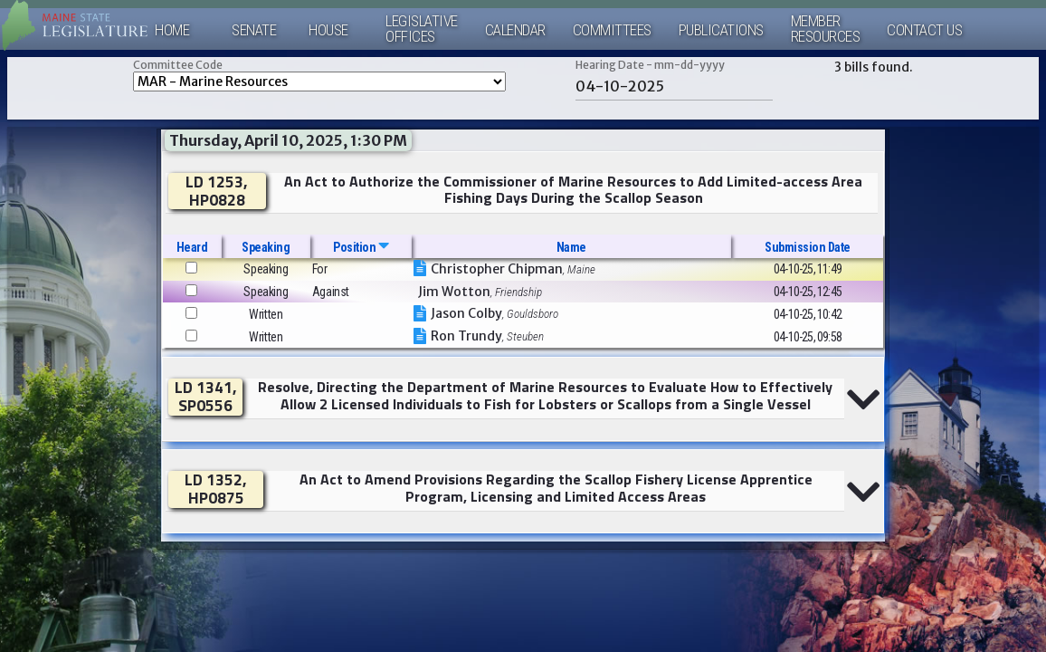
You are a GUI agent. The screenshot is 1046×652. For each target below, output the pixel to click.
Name (571, 247)
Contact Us (924, 30)
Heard (192, 247)
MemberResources (826, 29)
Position (360, 247)
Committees (612, 30)
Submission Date (808, 247)
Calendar (515, 30)
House (328, 30)
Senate (254, 30)
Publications (721, 30)
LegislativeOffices (421, 29)
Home (172, 30)
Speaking (266, 247)
